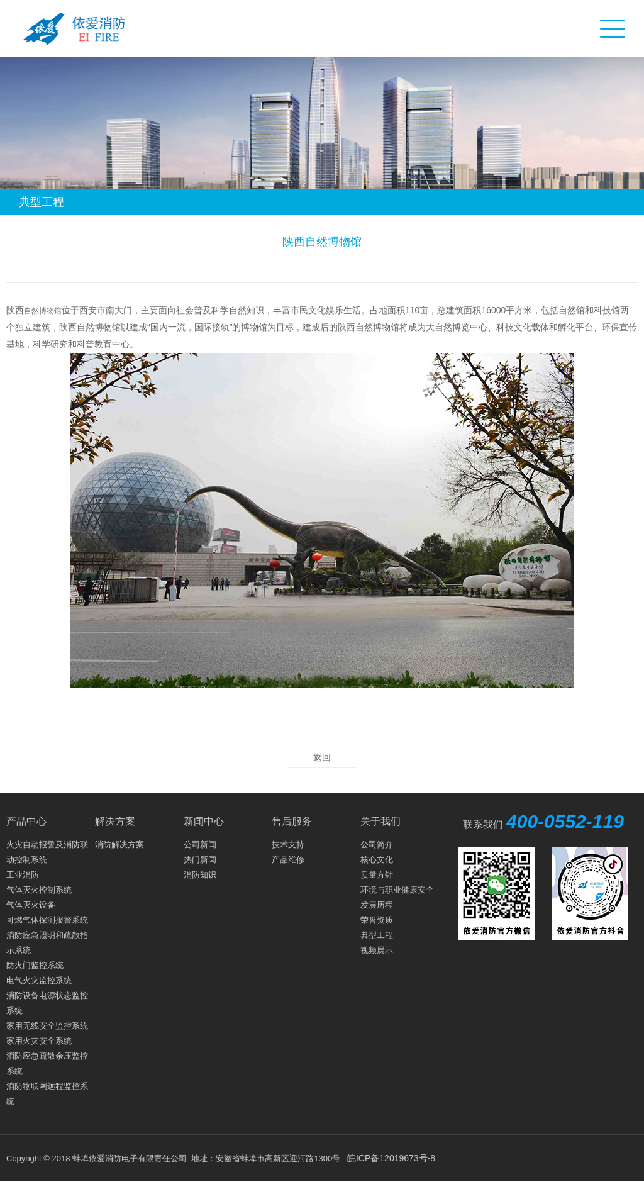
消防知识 (200, 874)
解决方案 (115, 821)
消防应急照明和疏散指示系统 (47, 942)
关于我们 (380, 821)
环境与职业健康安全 (397, 890)
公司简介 (376, 844)
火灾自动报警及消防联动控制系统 (47, 852)
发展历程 (376, 905)
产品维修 (288, 859)
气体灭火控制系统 (39, 890)
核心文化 (376, 859)
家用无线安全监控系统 (47, 1025)
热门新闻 (200, 859)
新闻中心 (204, 821)
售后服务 (292, 821)
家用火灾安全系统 (39, 1040)
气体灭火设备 (30, 905)
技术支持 (288, 844)
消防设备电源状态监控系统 (47, 1003)
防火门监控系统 (35, 965)
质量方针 (376, 874)
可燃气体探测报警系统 (47, 920)
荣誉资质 (376, 920)
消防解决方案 (119, 844)
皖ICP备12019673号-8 (391, 1158)
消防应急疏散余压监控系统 (47, 1063)
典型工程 (376, 935)
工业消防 (22, 874)
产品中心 (26, 821)
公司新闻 (200, 844)
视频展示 (376, 950)
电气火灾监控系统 (39, 980)
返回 (322, 757)
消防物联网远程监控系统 (47, 1093)
